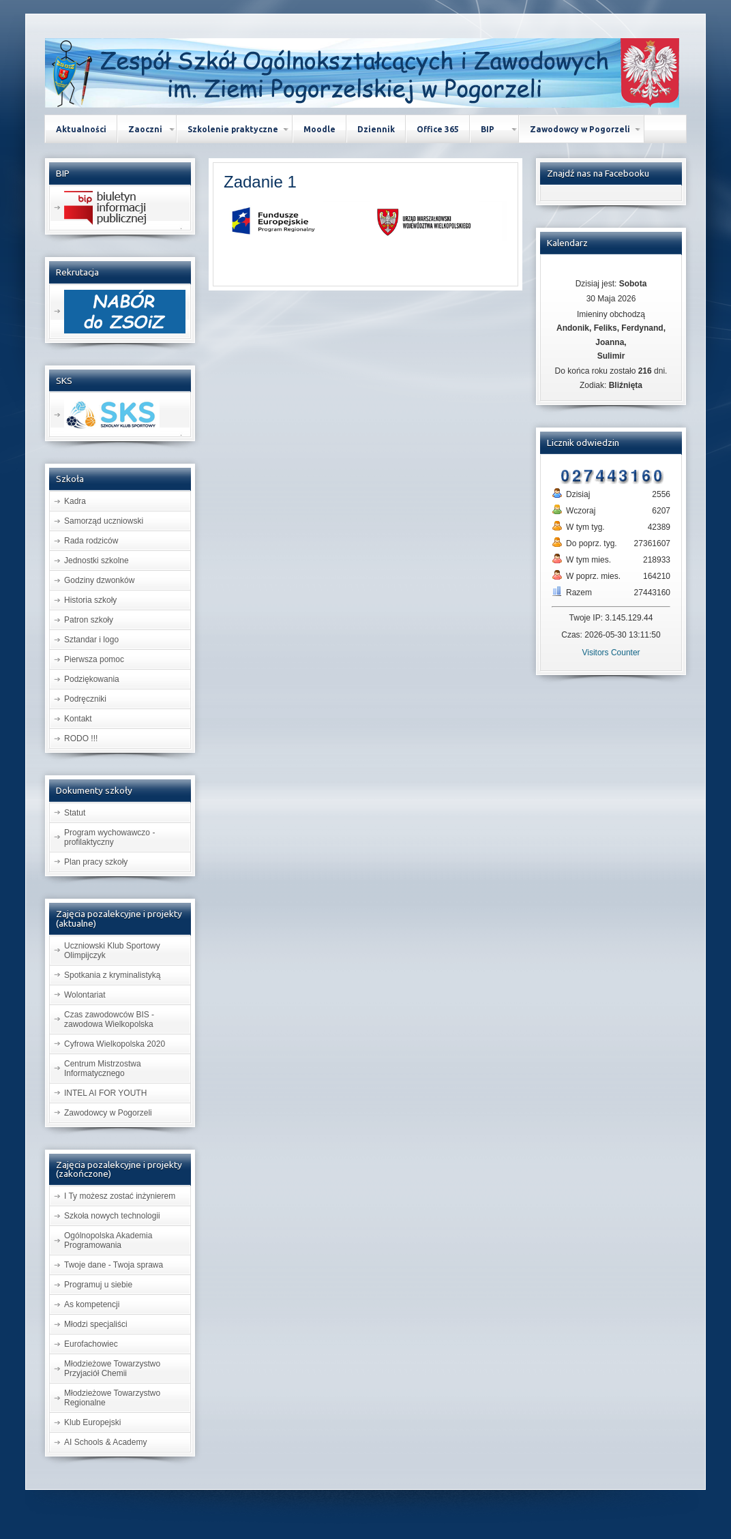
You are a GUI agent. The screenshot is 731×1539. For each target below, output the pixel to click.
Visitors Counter (611, 652)
